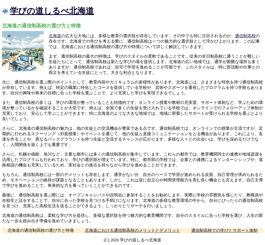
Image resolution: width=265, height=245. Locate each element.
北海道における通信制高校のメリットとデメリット (132, 230)
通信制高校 (245, 36)
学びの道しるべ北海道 (52, 11)
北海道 (55, 36)
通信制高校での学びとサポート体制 (224, 230)
